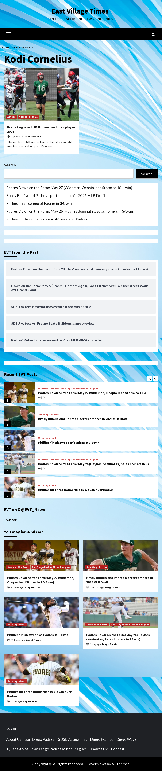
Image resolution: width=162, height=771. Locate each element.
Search (10, 165)
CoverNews (96, 763)
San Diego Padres (48, 414)
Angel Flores (33, 640)
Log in (11, 728)
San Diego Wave (123, 739)
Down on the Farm (48, 388)
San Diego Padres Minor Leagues (79, 388)
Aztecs (11, 116)
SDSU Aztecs (69, 739)
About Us (13, 739)
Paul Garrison (33, 136)
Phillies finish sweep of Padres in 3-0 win (39, 203)
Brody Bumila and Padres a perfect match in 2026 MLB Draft (55, 195)
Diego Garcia (32, 587)
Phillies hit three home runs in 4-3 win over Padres (46, 219)
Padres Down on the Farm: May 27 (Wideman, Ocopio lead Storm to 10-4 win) (69, 187)
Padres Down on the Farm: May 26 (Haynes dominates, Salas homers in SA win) (70, 211)
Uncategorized (47, 438)
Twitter (10, 520)
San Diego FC (95, 739)
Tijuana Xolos (17, 748)
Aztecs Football (28, 116)
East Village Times (80, 11)
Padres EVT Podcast (107, 748)
